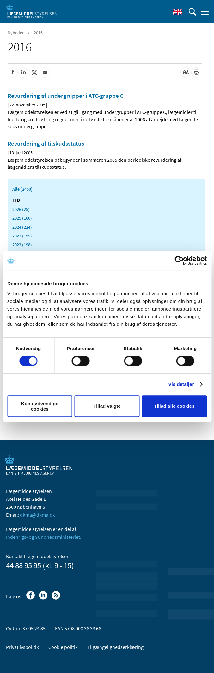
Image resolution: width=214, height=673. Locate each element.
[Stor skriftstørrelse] (185, 72)
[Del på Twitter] (34, 72)
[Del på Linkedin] (23, 72)
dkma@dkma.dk (37, 515)
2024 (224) (22, 227)
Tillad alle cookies (174, 406)
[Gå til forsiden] (31, 11)
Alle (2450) (22, 189)
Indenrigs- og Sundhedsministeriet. (43, 537)
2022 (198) (22, 245)
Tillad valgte (106, 406)
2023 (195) (22, 236)
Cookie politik (63, 647)
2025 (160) (22, 218)
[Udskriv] (196, 72)
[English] (177, 12)
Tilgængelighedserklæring (115, 647)
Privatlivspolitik (22, 647)
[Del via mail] (45, 72)
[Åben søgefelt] (192, 12)
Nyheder (16, 32)
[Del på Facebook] (13, 72)
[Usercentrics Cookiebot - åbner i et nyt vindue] (179, 260)
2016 (38, 32)
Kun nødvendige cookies (39, 406)
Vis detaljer (181, 384)
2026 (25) (21, 209)
